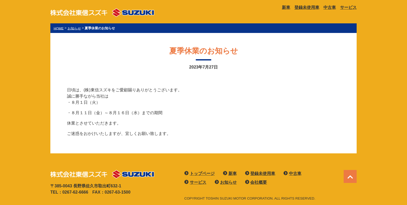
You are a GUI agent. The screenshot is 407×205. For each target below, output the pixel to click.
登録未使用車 (306, 7)
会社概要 (258, 182)
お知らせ (228, 182)
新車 (286, 7)
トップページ (202, 173)
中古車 (329, 7)
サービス (348, 7)
